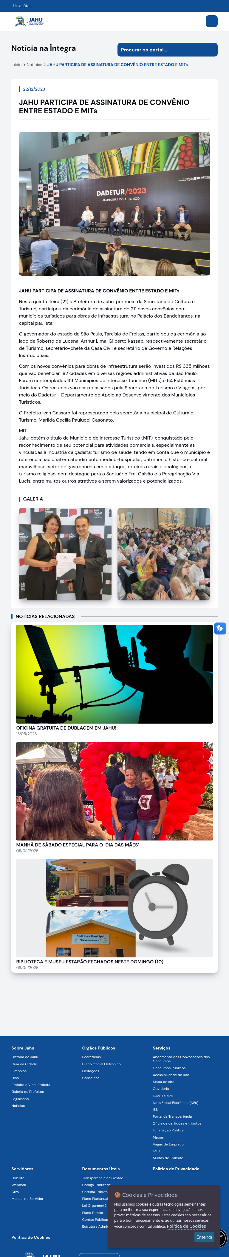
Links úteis (23, 5)
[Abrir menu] (212, 21)
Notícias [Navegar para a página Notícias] (18, 1105)
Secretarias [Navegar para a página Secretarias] (91, 1057)
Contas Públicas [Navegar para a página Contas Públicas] (95, 1219)
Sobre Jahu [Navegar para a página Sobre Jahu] (22, 1048)
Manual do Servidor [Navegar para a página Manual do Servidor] (27, 1198)
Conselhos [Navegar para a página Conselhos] (90, 1078)
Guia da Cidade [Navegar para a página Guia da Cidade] (24, 1064)
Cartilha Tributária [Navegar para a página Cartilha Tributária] (97, 1191)
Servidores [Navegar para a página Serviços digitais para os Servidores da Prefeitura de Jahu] (22, 1168)
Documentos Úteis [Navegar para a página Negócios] (101, 1168)
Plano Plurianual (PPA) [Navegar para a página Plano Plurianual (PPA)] (99, 1198)
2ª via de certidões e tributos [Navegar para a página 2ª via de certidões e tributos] (177, 1123)
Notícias (34, 64)
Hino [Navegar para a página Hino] (15, 1078)
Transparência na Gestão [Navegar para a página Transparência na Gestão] (102, 1178)
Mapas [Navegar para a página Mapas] (158, 1137)
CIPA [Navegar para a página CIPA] (15, 1191)
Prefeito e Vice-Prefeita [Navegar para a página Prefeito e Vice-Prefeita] (30, 1084)
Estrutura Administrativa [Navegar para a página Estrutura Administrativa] (102, 1226)
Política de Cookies (186, 1226)
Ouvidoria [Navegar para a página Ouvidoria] (161, 1088)
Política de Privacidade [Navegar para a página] (176, 1168)
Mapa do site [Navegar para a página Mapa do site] (163, 1081)
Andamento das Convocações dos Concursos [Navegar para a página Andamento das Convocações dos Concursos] (181, 1059)
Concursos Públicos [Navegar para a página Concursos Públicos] (169, 1068)
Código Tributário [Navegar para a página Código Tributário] (96, 1185)
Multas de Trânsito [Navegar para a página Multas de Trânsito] (168, 1158)
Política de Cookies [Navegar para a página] (30, 1237)
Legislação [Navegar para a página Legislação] (20, 1098)
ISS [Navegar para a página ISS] (155, 1109)
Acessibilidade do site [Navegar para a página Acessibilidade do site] (171, 1075)
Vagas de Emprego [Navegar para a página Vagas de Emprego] (168, 1144)
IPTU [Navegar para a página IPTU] (156, 1151)
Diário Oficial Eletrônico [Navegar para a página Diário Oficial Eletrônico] (101, 1064)
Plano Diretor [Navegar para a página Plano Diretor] (92, 1212)
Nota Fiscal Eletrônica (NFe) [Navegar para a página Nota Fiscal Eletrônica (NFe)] (176, 1102)
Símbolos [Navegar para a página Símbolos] (19, 1071)
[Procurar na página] (160, 50)
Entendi (204, 1237)
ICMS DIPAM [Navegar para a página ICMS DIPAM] (163, 1095)
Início (16, 64)
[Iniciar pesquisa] (211, 50)
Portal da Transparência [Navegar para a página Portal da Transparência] (172, 1116)
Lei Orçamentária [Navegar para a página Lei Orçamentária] (96, 1205)
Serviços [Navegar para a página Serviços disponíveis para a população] (162, 1048)
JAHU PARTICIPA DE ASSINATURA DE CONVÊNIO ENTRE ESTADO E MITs (117, 64)
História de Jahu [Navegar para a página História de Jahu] (24, 1057)
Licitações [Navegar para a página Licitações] (90, 1071)
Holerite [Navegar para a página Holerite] (17, 1178)
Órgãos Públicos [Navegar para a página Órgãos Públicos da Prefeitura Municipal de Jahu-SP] (98, 1048)
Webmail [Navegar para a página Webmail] (18, 1185)
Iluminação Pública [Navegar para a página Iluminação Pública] (168, 1130)
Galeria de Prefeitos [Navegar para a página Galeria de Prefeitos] (27, 1091)
